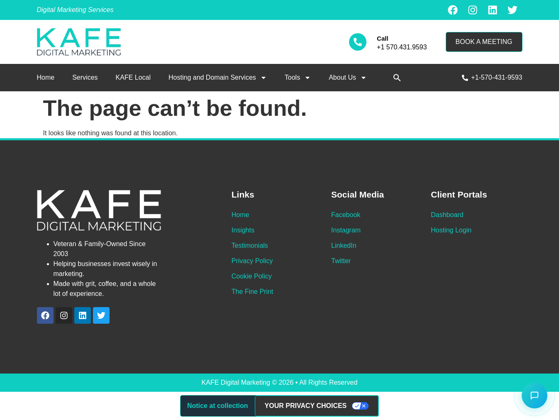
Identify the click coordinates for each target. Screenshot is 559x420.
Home (46, 77)
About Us (348, 77)
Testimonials (250, 245)
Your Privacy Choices (306, 405)
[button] (397, 77)
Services (85, 77)
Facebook (345, 214)
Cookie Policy (252, 276)
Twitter (341, 260)
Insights (243, 230)
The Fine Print (252, 291)
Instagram (346, 230)
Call (382, 38)
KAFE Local (133, 77)
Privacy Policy (252, 260)
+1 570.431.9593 (402, 47)
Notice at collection (217, 405)
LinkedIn (343, 245)
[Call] (357, 42)
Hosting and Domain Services (217, 77)
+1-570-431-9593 (496, 77)
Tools (298, 77)
